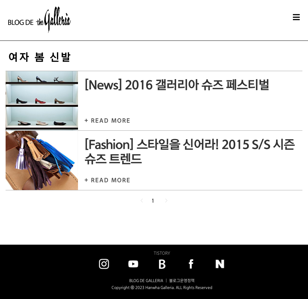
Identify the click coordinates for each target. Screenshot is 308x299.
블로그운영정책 (181, 280)
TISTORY (162, 253)
